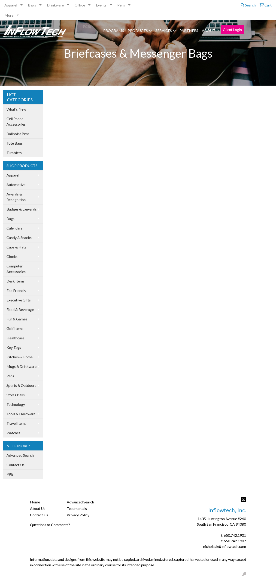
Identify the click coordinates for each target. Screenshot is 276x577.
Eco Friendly (16, 290)
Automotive (15, 184)
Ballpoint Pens (17, 133)
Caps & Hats (16, 247)
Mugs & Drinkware (21, 366)
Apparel (10, 5)
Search (248, 5)
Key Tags (13, 347)
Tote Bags (14, 143)
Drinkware (55, 5)
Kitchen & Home (19, 357)
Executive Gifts (18, 300)
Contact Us (15, 464)
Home (35, 502)
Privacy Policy (78, 515)
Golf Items (14, 328)
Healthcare (15, 338)
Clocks (12, 256)
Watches (13, 433)
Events (101, 5)
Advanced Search (20, 455)
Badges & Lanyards (21, 209)
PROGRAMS (113, 30)
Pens (121, 5)
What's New (16, 109)
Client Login (232, 29)
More (8, 15)
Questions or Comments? (50, 524)
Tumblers (14, 152)
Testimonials (77, 508)
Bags (32, 5)
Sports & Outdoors (21, 385)
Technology (15, 404)
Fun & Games (16, 319)
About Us (37, 508)
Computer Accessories (16, 269)
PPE (9, 474)
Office (80, 5)
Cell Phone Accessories (16, 121)
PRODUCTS (138, 30)
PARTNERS (188, 30)
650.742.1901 (235, 535)
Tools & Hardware (20, 414)
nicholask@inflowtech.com (224, 546)
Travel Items (16, 423)
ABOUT (208, 30)
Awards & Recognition (16, 197)
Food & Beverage (20, 309)
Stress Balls (15, 395)
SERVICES (163, 30)
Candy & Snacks (19, 237)
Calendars (14, 228)
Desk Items (15, 281)
